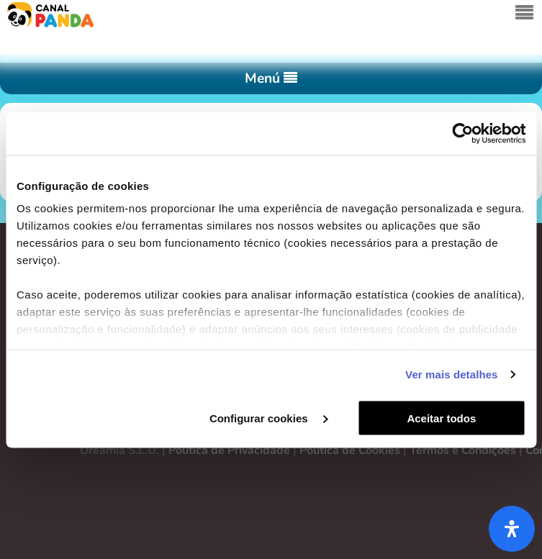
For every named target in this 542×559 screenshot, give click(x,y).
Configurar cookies (268, 418)
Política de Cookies (349, 450)
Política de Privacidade (229, 450)
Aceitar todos (441, 418)
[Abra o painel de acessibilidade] (512, 529)
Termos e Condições (463, 450)
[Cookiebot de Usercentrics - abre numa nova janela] (462, 133)
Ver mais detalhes (451, 374)
